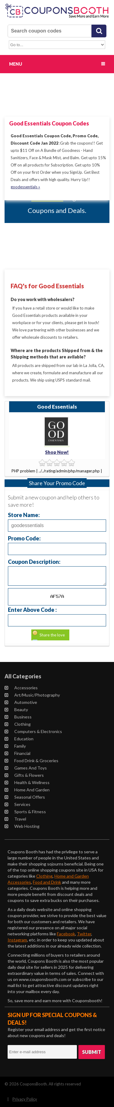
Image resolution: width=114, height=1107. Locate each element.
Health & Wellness (27, 782)
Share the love (52, 634)
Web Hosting (22, 826)
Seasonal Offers (25, 797)
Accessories (21, 687)
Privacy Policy (24, 1099)
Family (15, 746)
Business (18, 716)
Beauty (16, 709)
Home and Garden (27, 789)
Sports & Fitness (25, 811)
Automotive (21, 702)
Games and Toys (26, 767)
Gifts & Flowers (24, 775)
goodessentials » (25, 186)
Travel (15, 818)
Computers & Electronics (33, 731)
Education (19, 738)
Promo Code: (24, 538)
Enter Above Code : (32, 609)
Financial (17, 753)
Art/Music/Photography (32, 694)
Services (17, 804)
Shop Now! (57, 452)
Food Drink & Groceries (31, 760)
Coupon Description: (34, 561)
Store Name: (24, 515)
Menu (15, 64)
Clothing (18, 724)
